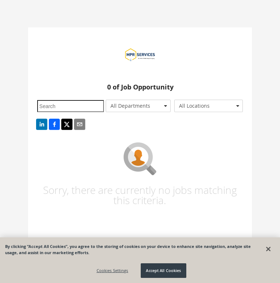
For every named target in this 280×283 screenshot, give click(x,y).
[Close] (268, 249)
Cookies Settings (112, 270)
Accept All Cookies (163, 270)
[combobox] (138, 106)
